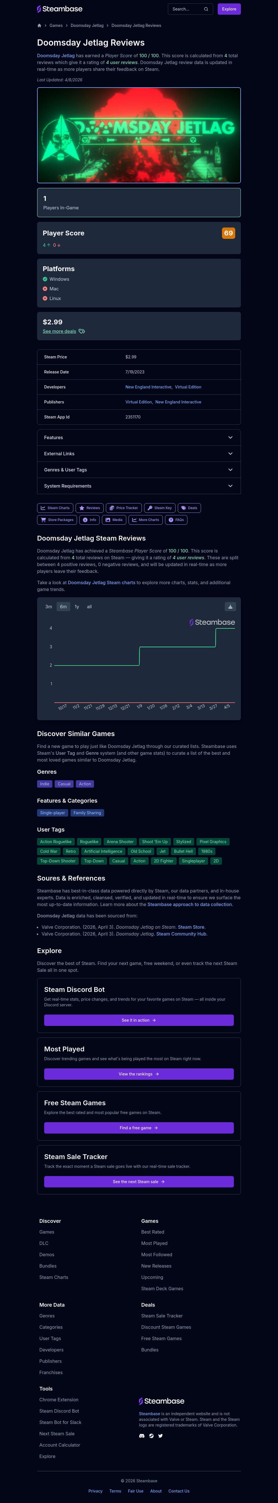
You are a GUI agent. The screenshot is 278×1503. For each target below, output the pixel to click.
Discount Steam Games (166, 1327)
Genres (47, 1316)
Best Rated (152, 1232)
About (156, 1491)
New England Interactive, (149, 386)
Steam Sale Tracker (162, 1316)
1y (77, 606)
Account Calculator (59, 1445)
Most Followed (156, 1254)
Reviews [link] (89, 508)
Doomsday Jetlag (87, 25)
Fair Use (136, 1491)
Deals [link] (189, 508)
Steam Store (191, 927)
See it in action (139, 1020)
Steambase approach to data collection (189, 904)
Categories (51, 1327)
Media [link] (114, 520)
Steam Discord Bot (59, 1411)
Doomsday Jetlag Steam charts (101, 582)
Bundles (48, 1266)
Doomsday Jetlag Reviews (136, 25)
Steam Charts (53, 1277)
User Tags (50, 1338)
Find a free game (139, 1127)
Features (139, 437)
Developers (51, 1350)
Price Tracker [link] (124, 508)
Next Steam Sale (57, 1433)
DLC (43, 1243)
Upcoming (152, 1277)
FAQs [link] (176, 520)
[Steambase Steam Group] (151, 1436)
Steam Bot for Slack (60, 1422)
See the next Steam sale (139, 1181)
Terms (115, 1491)
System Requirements (139, 485)
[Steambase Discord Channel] (142, 1436)
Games (56, 25)
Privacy (95, 1491)
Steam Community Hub (181, 934)
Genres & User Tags (139, 469)
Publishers (50, 1361)
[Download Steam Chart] (230, 606)
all (89, 606)
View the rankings (139, 1074)
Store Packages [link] (57, 520)
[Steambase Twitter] (160, 1436)
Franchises (51, 1372)
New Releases (156, 1266)
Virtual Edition (188, 386)
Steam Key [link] (160, 508)
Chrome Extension (58, 1399)
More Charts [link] (145, 520)
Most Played (154, 1243)
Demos (46, 1254)
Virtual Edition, (139, 401)
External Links (139, 453)
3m (48, 606)
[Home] (39, 25)
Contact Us (178, 1491)
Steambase (149, 1413)
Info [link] (89, 520)
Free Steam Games (161, 1338)
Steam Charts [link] (55, 508)
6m (63, 606)
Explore (229, 9)
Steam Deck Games (162, 1288)
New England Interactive (178, 401)
